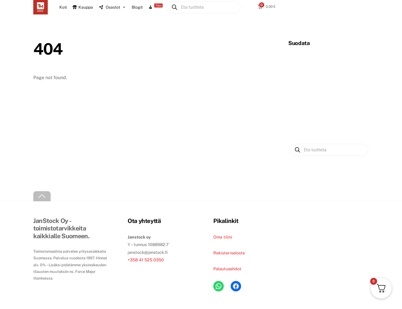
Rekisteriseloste (229, 252)
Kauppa (85, 7)
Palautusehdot (227, 268)
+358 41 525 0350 (146, 259)
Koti (63, 7)
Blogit (137, 7)
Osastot (116, 7)
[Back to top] (42, 196)
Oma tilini (222, 236)
